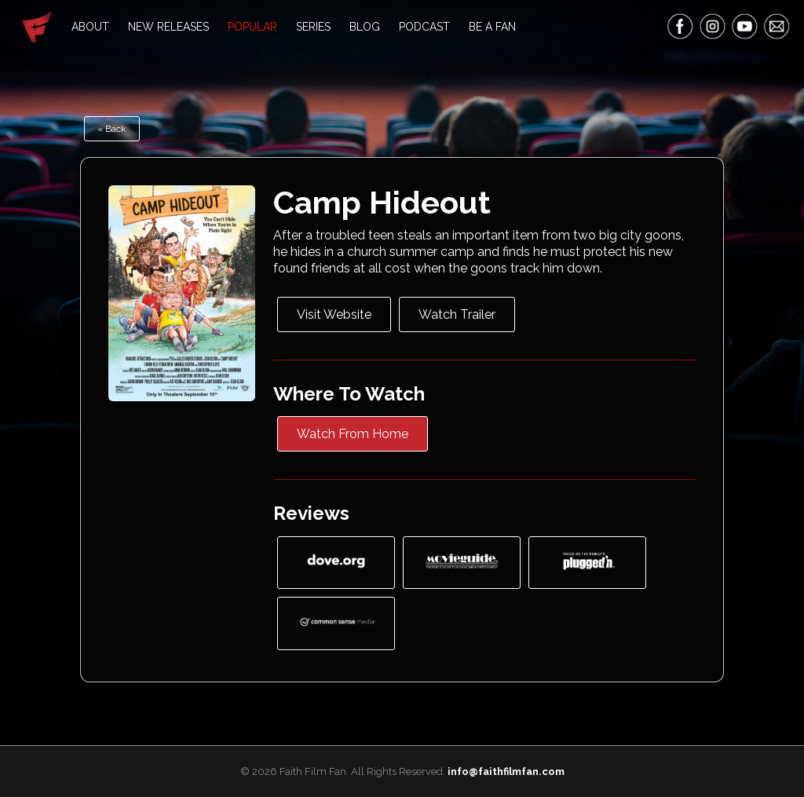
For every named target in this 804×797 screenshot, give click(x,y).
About (90, 26)
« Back (111, 128)
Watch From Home (352, 433)
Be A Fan (492, 26)
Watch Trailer (456, 314)
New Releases (168, 26)
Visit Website (334, 314)
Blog (364, 26)
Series (313, 26)
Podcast (424, 26)
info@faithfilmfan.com (506, 771)
